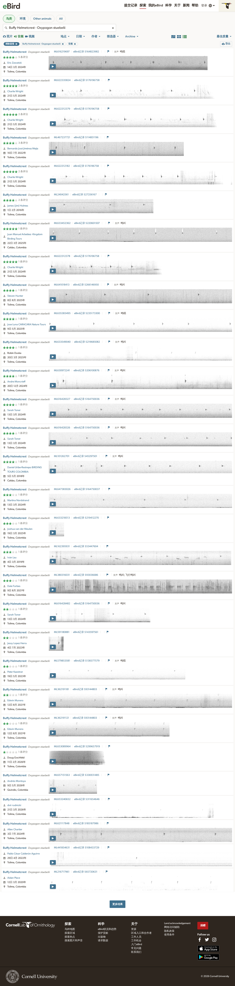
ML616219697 (62, 51)
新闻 (186, 5)
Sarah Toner (14, 410)
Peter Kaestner (15, 672)
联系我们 (136, 952)
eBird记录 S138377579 (87, 660)
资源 (133, 929)
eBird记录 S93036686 (86, 575)
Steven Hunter (15, 296)
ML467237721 (62, 137)
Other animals (42, 18)
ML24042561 (61, 194)
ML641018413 (61, 284)
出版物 (102, 937)
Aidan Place (13, 878)
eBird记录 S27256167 (84, 194)
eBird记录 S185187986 (86, 823)
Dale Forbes (13, 586)
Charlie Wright (15, 91)
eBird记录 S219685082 (87, 342)
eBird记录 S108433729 (86, 847)
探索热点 (70, 937)
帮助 (195, 5)
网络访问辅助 (172, 927)
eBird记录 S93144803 (85, 689)
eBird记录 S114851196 (86, 137)
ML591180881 (61, 632)
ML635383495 (62, 313)
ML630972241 (62, 370)
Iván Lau (12, 557)
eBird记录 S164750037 (87, 489)
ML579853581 (62, 660)
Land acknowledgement (177, 923)
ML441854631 (62, 847)
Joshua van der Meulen (19, 529)
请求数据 (103, 940)
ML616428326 (62, 427)
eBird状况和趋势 (107, 929)
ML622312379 (62, 109)
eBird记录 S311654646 (87, 799)
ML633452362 (62, 223)
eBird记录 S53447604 (86, 546)
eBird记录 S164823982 (86, 51)
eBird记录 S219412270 (86, 518)
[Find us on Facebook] (199, 939)
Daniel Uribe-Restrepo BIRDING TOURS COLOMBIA (24, 469)
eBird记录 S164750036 (87, 399)
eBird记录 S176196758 (87, 80)
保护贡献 (103, 933)
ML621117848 (61, 823)
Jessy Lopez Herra (17, 643)
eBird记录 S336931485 (86, 775)
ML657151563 (62, 775)
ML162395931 (62, 546)
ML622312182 (62, 166)
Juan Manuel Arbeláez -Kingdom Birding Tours (24, 236)
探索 (143, 5)
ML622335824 (62, 80)
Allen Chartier (14, 829)
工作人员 (136, 937)
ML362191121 (61, 718)
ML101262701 (61, 456)
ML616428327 (62, 399)
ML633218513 (62, 518)
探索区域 (70, 933)
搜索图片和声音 (74, 940)
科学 (168, 5)
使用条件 (169, 934)
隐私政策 (169, 931)
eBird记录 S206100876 (87, 370)
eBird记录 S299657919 (87, 746)
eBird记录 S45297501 (85, 456)
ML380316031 (62, 575)
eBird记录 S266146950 (86, 284)
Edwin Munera (15, 700)
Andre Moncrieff (16, 381)
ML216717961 (61, 872)
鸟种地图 (70, 929)
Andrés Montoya (16, 781)
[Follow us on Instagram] (214, 939)
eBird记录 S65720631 (85, 872)
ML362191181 (61, 689)
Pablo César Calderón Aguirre (23, 853)
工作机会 (136, 940)
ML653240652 (62, 799)
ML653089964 (62, 746)
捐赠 (202, 925)
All (61, 18)
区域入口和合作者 (141, 933)
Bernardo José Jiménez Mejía (22, 148)
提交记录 (130, 5)
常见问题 (136, 948)
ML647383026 (62, 489)
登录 (204, 5)
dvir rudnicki (14, 805)
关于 (177, 5)
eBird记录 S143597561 (86, 632)
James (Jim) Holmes (17, 205)
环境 (23, 18)
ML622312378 (62, 256)
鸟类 (9, 18)
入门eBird (136, 944)
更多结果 (117, 904)
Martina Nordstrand (18, 500)
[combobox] (59, 28)
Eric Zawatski (14, 63)
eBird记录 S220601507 (87, 223)
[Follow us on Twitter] (207, 939)
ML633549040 (62, 342)
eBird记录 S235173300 (87, 313)
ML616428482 (62, 603)
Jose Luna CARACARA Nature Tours (26, 324)
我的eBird (155, 5)
